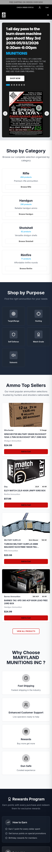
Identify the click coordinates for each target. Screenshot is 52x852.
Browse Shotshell (26, 241)
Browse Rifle (26, 187)
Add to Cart (26, 482)
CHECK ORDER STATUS (25, 7)
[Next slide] (47, 113)
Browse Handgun (26, 214)
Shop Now (15, 78)
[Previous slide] (5, 113)
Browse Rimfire (26, 268)
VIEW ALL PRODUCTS (26, 662)
